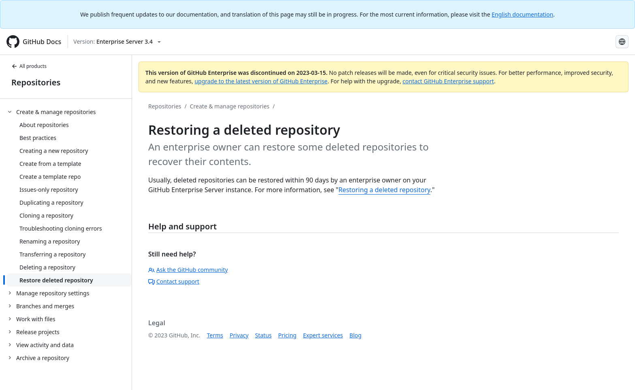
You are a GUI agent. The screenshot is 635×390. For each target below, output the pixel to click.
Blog (355, 335)
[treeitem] (69, 195)
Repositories (35, 82)
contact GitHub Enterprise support (448, 81)
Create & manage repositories (230, 106)
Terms (215, 335)
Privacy (239, 335)
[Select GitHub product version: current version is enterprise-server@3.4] (117, 41)
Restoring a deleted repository (384, 189)
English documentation (522, 14)
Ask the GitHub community (188, 269)
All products (29, 66)
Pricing (287, 335)
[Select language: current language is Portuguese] (622, 41)
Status (263, 335)
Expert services (323, 335)
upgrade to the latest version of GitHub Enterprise (260, 81)
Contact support (173, 281)
